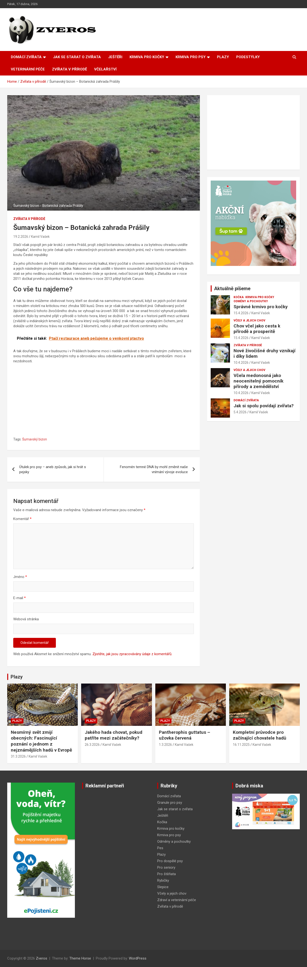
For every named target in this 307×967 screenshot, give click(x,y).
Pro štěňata (166, 874)
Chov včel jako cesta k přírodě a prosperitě (257, 328)
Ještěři (115, 57)
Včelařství (105, 69)
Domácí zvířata (26, 57)
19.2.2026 (20, 237)
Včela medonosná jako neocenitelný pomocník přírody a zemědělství (258, 381)
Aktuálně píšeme (232, 288)
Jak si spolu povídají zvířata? (264, 405)
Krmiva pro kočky (147, 57)
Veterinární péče (28, 69)
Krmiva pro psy (191, 57)
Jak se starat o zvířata (77, 57)
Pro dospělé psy (170, 861)
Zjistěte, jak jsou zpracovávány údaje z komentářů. (132, 654)
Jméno (20, 577)
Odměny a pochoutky (251, 301)
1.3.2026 (165, 745)
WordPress (137, 958)
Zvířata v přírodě (69, 69)
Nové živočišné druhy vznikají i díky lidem (264, 353)
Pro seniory (166, 867)
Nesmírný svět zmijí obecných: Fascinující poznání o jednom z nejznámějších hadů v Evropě (41, 741)
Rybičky (163, 880)
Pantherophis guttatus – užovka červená (184, 735)
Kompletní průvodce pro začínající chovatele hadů (259, 735)
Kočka (239, 297)
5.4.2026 (240, 412)
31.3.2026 (18, 756)
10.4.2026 (241, 362)
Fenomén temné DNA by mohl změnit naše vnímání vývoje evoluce (154, 469)
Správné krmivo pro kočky (261, 306)
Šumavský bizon (34, 439)
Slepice (163, 887)
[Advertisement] (103, 401)
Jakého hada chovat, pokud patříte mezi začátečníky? (113, 735)
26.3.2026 (92, 745)
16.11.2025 (241, 745)
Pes (160, 848)
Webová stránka (26, 619)
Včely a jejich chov (249, 320)
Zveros (41, 958)
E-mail (19, 598)
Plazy (223, 57)
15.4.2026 (241, 313)
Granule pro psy (169, 802)
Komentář (22, 519)
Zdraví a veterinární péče (176, 900)
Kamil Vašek (40, 237)
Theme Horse (80, 958)
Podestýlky (248, 57)
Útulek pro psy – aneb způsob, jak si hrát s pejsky (52, 469)
